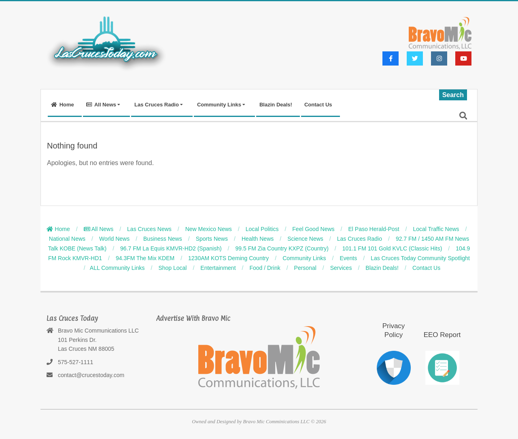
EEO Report (442, 335)
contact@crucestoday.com (91, 375)
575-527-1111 (75, 362)
